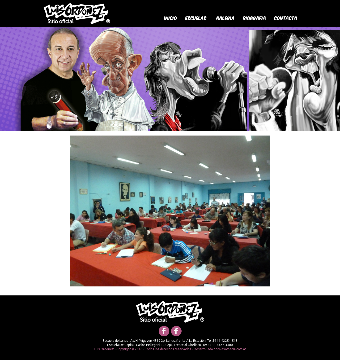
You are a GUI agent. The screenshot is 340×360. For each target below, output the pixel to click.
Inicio (170, 17)
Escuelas (196, 17)
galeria (226, 17)
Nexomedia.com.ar (232, 349)
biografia (254, 17)
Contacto (286, 17)
